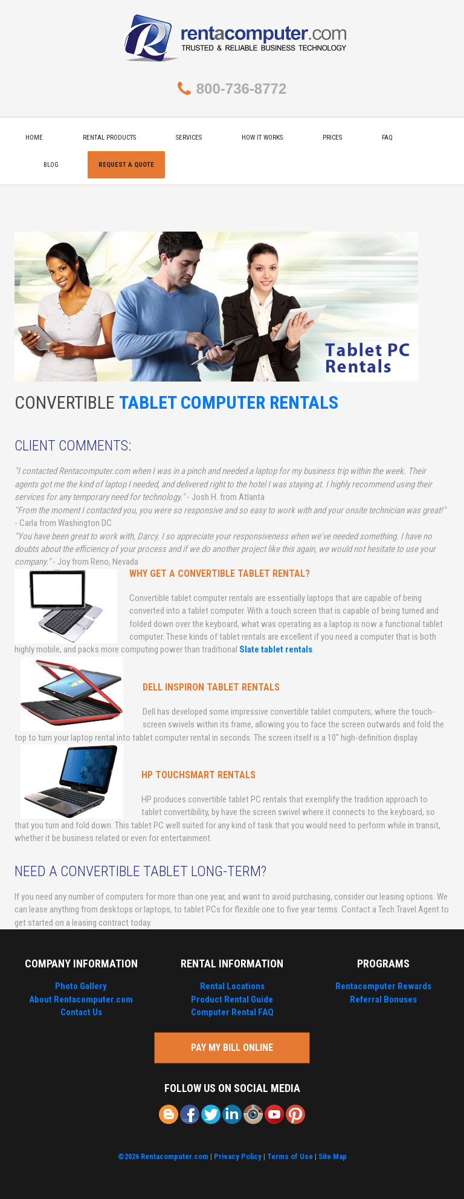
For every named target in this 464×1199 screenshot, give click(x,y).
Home (34, 137)
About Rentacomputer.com (81, 999)
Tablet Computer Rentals (228, 402)
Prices (332, 137)
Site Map (332, 1156)
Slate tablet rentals (275, 649)
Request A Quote (126, 165)
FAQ (387, 137)
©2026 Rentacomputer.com (163, 1156)
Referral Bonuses (383, 999)
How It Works (262, 137)
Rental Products (109, 137)
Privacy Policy (238, 1156)
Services (189, 137)
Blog (51, 165)
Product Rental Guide (232, 999)
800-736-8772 (241, 88)
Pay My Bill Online (232, 1047)
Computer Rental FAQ (232, 1012)
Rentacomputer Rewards (383, 986)
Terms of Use (290, 1156)
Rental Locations (232, 986)
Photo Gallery (81, 986)
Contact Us (81, 1012)
